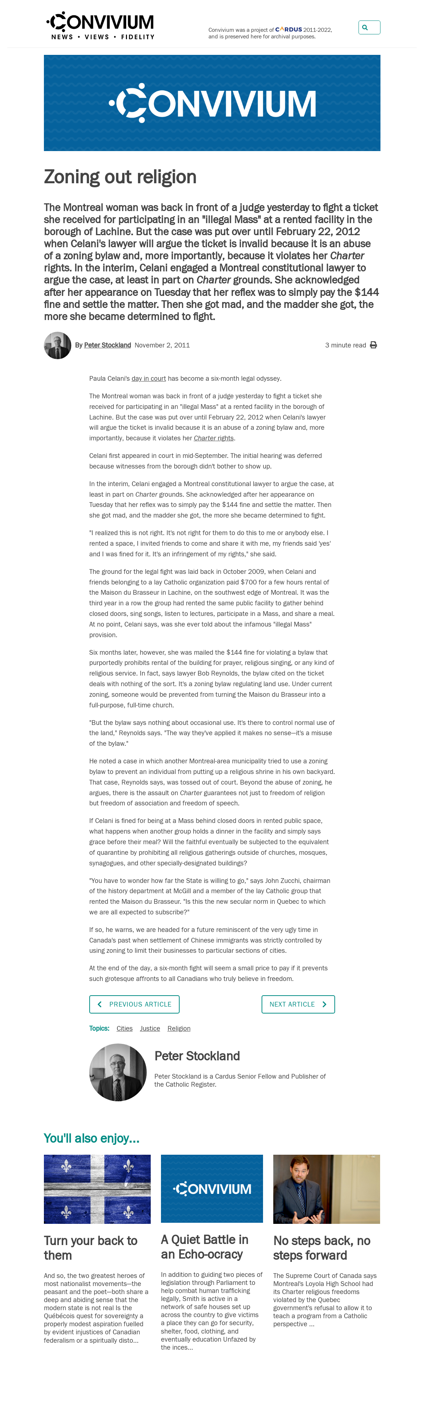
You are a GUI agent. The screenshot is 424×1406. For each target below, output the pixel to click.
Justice (150, 1029)
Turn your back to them (90, 1248)
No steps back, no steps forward (321, 1248)
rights (214, 438)
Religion (179, 1029)
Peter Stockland (107, 345)
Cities (125, 1029)
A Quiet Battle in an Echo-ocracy (204, 1247)
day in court (149, 379)
